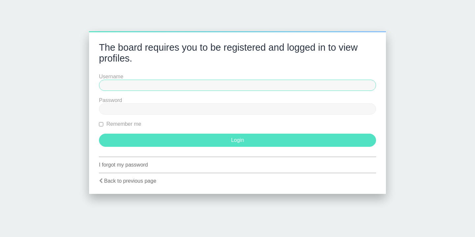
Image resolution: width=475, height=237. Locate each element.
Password (110, 100)
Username (111, 76)
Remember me (120, 124)
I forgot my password (123, 165)
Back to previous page (130, 181)
